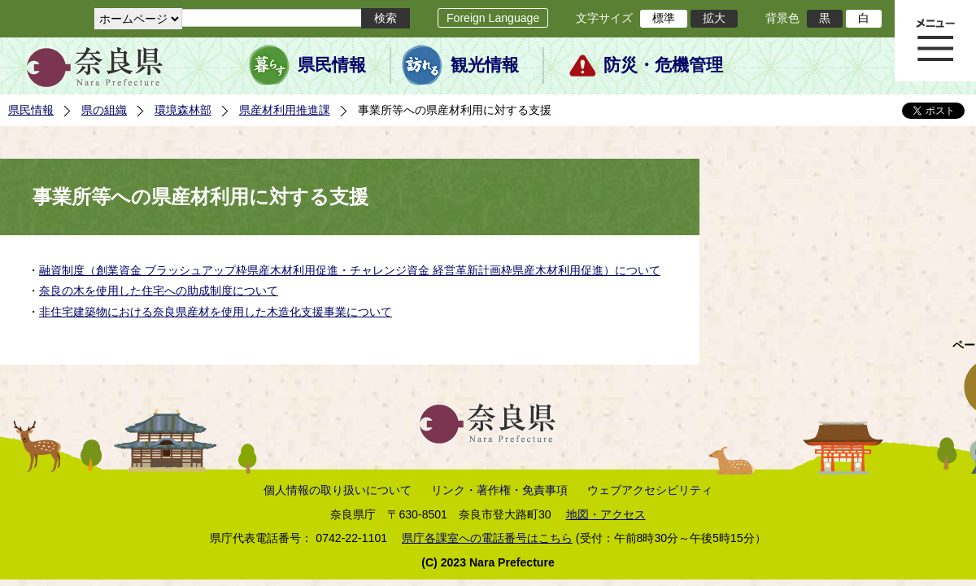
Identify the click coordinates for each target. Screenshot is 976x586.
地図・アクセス (606, 514)
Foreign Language (493, 17)
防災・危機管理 (663, 65)
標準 (663, 17)
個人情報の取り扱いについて (338, 489)
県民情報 (332, 65)
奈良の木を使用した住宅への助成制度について (158, 290)
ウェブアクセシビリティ (649, 489)
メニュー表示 (935, 40)
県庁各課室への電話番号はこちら (487, 537)
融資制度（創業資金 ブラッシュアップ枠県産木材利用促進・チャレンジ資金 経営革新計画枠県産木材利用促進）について (349, 270)
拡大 (714, 17)
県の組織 (104, 109)
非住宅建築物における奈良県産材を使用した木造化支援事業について (215, 311)
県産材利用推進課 (284, 109)
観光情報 (485, 65)
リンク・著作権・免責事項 (499, 489)
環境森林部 (183, 109)
